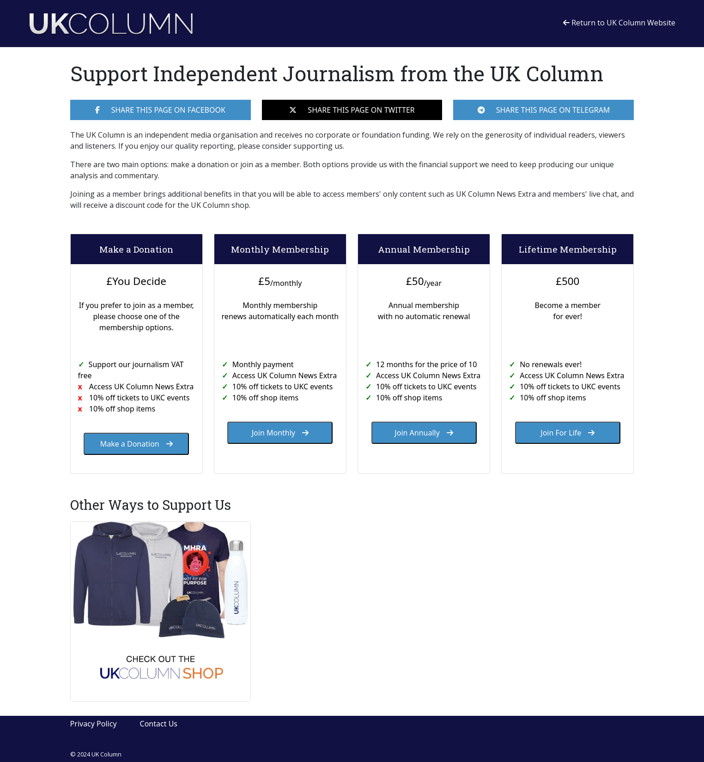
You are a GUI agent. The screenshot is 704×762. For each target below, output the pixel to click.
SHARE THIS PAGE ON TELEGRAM (544, 110)
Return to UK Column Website (619, 23)
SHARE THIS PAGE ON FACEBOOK (160, 110)
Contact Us (158, 724)
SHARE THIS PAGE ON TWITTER (352, 110)
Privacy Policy (93, 724)
